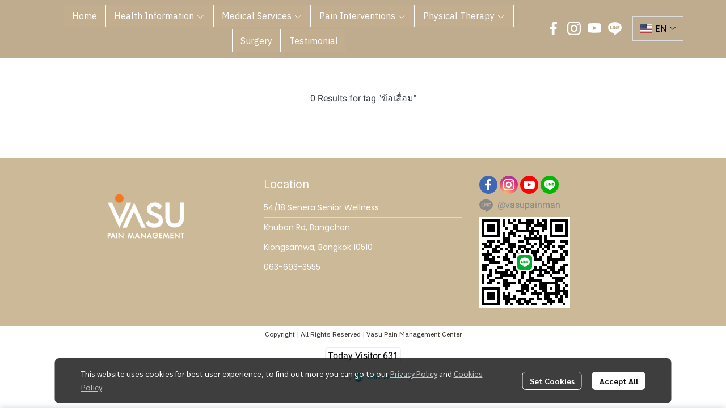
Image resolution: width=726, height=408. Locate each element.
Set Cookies (552, 381)
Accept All (619, 381)
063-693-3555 (292, 267)
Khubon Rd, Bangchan (307, 227)
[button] (657, 28)
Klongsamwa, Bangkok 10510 (318, 247)
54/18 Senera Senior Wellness (321, 207)
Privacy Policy (413, 373)
